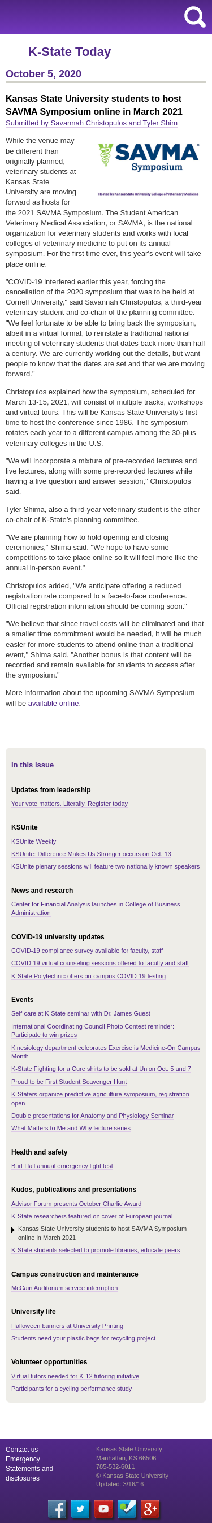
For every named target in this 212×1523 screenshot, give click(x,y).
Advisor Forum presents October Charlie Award (76, 1203)
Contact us (22, 1449)
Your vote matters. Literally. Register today (69, 803)
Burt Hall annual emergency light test (62, 1165)
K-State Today (69, 52)
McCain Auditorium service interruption (64, 1288)
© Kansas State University (132, 1475)
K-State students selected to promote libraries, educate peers (95, 1250)
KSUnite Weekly (33, 841)
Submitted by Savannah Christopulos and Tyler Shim (92, 123)
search (195, 17)
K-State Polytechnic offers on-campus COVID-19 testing (88, 976)
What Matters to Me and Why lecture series (71, 1128)
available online (53, 703)
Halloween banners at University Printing (67, 1325)
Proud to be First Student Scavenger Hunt (69, 1081)
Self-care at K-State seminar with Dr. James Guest (80, 1013)
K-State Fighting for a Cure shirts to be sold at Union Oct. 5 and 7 (101, 1068)
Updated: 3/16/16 (120, 1484)
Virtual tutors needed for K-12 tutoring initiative (75, 1376)
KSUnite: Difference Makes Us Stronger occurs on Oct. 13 (91, 854)
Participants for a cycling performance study (71, 1388)
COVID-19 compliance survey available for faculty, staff (87, 950)
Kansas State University (103, 17)
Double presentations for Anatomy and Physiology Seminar (92, 1115)
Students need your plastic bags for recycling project (83, 1338)
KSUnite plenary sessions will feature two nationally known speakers (105, 866)
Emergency (23, 1459)
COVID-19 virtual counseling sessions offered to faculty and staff (100, 963)
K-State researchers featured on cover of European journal (92, 1216)
